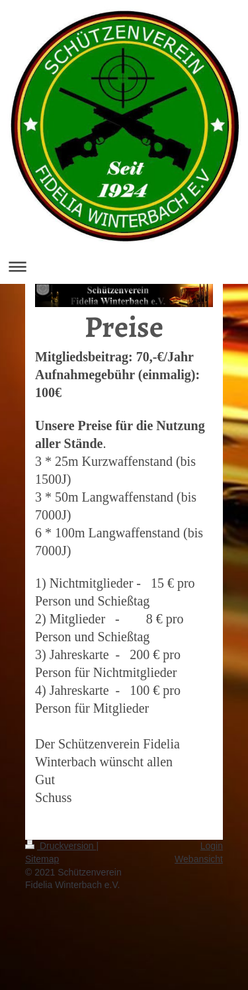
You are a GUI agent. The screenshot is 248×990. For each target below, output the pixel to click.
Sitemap (42, 859)
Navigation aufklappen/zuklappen (124, 266)
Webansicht (199, 859)
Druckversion (60, 845)
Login (211, 845)
